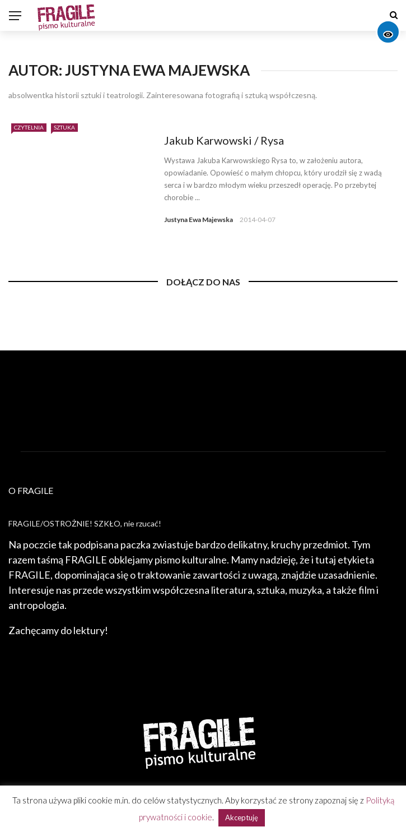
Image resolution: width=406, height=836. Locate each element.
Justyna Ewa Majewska (198, 219)
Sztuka (64, 127)
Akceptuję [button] (241, 817)
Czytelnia (29, 127)
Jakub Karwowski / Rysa (224, 140)
